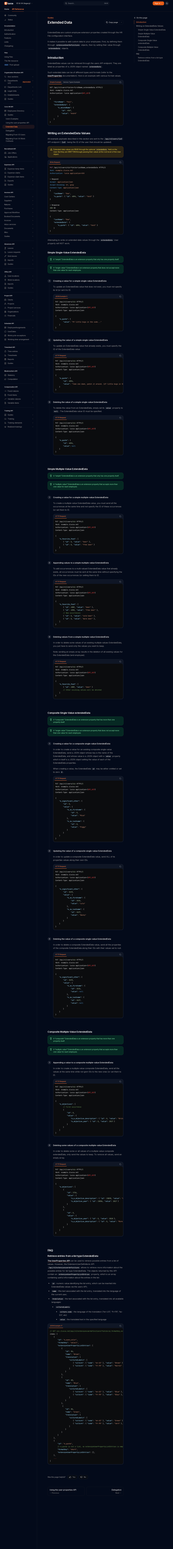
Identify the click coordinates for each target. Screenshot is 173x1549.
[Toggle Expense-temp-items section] (18, 169)
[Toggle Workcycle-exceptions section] (18, 335)
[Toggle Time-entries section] (18, 351)
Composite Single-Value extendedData (148, 41)
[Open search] (86, 3)
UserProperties (55, 76)
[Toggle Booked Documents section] (18, 216)
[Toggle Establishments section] (18, 95)
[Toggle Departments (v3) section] (18, 82)
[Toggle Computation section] (18, 379)
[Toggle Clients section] (18, 300)
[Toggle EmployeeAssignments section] (18, 327)
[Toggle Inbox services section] (18, 224)
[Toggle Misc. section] (18, 232)
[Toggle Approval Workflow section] (18, 212)
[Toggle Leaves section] (18, 248)
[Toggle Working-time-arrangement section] (18, 339)
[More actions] (121, 22)
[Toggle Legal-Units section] (18, 91)
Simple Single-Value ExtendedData (152, 30)
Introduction (141, 22)
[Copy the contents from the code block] (120, 82)
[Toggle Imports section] (18, 260)
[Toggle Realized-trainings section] (18, 427)
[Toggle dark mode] (167, 3)
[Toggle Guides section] (18, 99)
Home (6, 10)
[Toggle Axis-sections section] (18, 77)
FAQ (137, 54)
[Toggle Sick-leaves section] (18, 256)
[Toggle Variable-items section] (18, 403)
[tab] (55, 82)
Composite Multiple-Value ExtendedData (148, 48)
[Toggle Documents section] (18, 228)
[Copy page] (111, 22)
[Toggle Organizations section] (18, 312)
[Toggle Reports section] (18, 359)
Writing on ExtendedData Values (149, 26)
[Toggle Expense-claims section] (18, 173)
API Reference (18, 10)
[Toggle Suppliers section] (18, 201)
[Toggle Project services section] (18, 308)
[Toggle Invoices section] (18, 220)
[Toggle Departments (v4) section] (18, 87)
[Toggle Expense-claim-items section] (18, 177)
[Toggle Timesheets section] (18, 355)
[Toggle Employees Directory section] (18, 111)
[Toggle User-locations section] (18, 276)
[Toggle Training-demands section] (18, 423)
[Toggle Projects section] (18, 304)
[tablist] (83, 82)
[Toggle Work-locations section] (18, 280)
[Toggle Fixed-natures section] (18, 391)
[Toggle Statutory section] (18, 375)
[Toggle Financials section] (18, 316)
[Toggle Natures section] (18, 204)
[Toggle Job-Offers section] (18, 153)
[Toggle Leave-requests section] (18, 252)
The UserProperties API (59, 1261)
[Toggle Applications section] (18, 157)
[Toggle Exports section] (18, 181)
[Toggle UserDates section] (18, 331)
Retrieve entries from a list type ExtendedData (150, 59)
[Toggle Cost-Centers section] (18, 197)
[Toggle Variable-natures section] (18, 399)
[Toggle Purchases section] (18, 208)
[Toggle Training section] (18, 419)
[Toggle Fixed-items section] (18, 395)
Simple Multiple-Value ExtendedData (146, 35)
